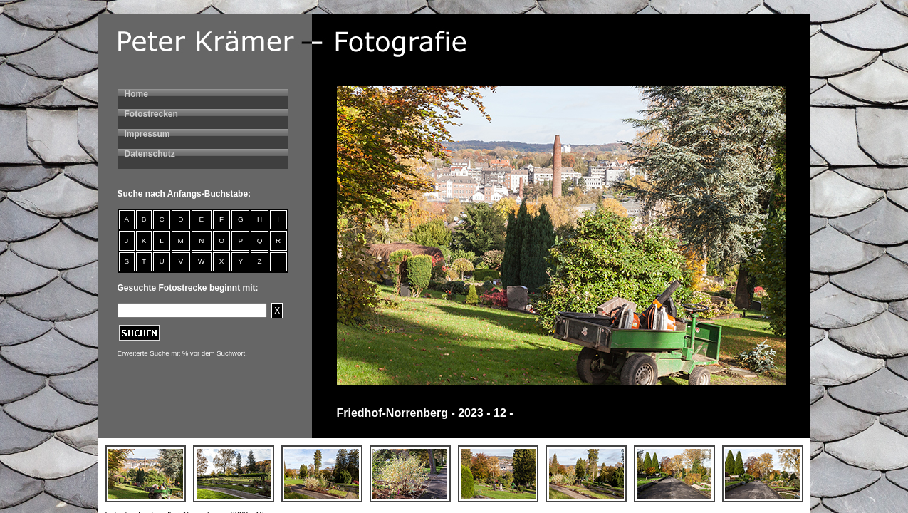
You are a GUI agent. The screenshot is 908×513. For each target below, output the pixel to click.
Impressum (147, 134)
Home (136, 94)
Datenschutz (150, 154)
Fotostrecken (151, 114)
